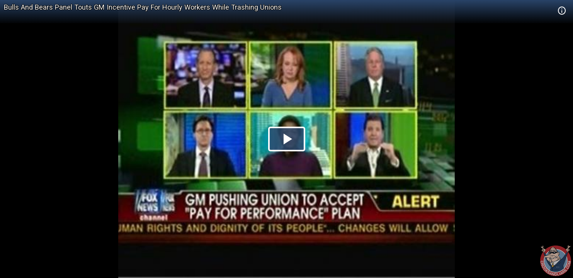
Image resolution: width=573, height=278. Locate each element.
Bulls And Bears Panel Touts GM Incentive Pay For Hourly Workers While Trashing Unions (143, 7)
